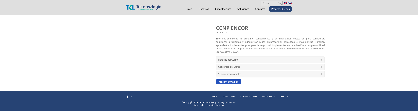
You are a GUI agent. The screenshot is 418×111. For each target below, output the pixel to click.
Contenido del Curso (258, 66)
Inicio (189, 9)
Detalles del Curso (257, 59)
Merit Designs (217, 105)
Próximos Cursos (280, 9)
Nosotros (204, 9)
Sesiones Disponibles (258, 74)
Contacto (260, 9)
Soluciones (243, 9)
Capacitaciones (223, 9)
